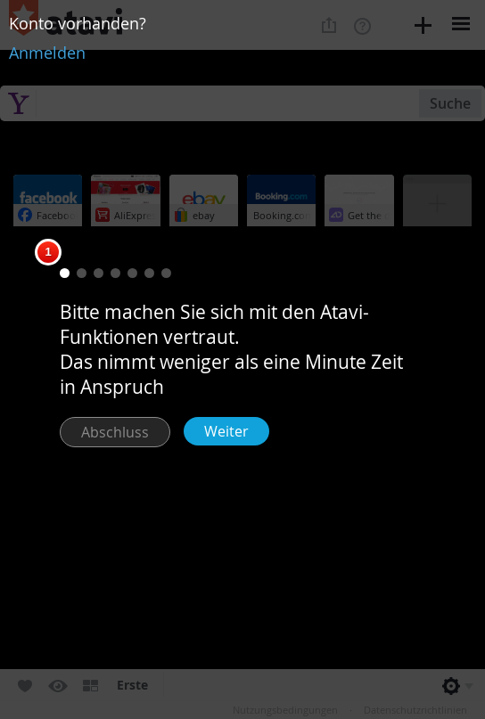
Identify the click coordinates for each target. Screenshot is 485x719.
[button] (65, 273)
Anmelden (47, 52)
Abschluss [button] (115, 432)
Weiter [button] (226, 431)
